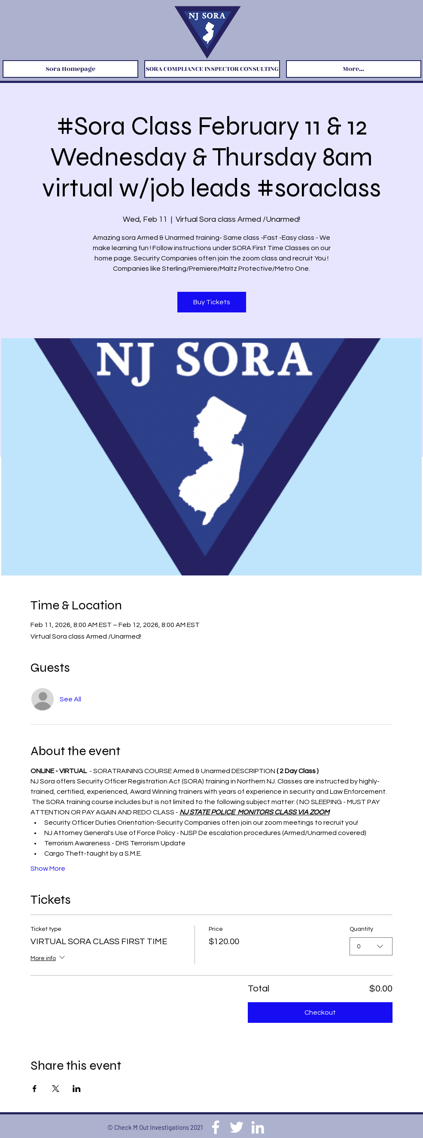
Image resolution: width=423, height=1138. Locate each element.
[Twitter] (237, 1127)
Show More (47, 868)
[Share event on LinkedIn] (77, 1088)
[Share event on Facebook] (34, 1088)
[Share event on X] (56, 1088)
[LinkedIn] (258, 1127)
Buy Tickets (211, 302)
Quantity (361, 929)
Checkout (320, 1012)
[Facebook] (216, 1127)
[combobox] (371, 946)
